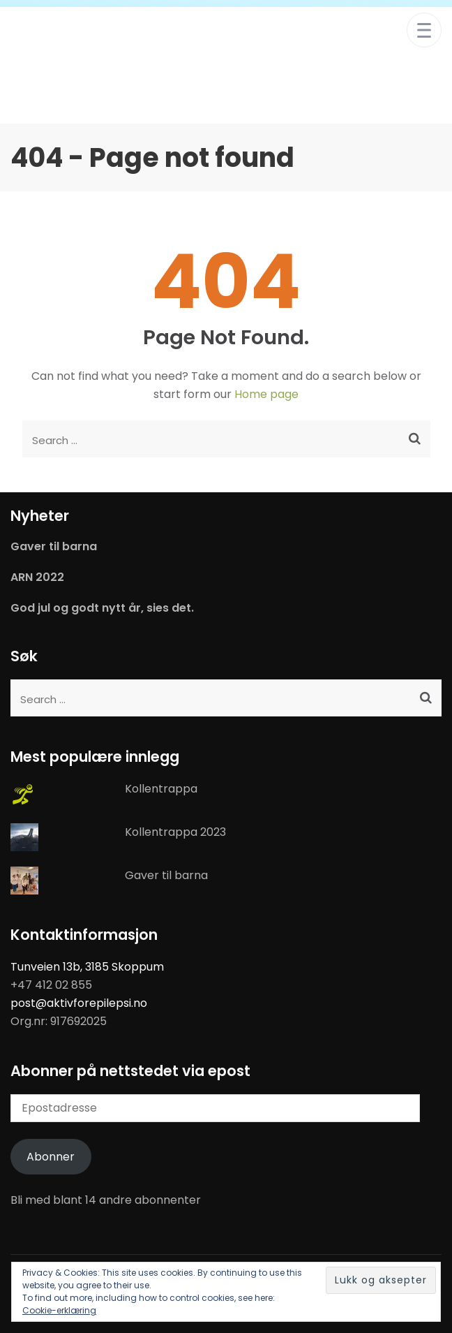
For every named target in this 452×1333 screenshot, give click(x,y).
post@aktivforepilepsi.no (78, 1003)
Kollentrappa (161, 789)
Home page (266, 394)
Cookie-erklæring (59, 1310)
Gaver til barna (53, 546)
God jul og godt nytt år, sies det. (102, 608)
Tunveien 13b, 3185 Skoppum (87, 967)
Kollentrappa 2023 (175, 832)
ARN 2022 (37, 577)
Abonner (51, 1157)
